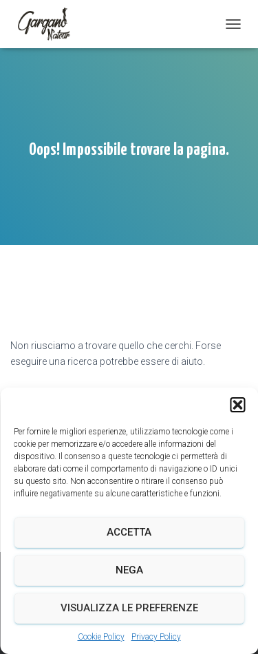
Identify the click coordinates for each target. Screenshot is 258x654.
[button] (237, 405)
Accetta (129, 532)
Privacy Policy (156, 637)
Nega (129, 570)
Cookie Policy (101, 637)
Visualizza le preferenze (129, 608)
